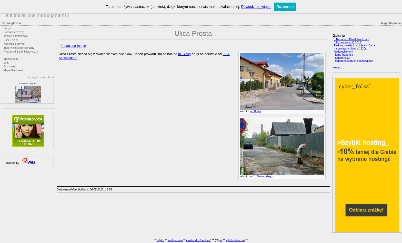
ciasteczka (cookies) (198, 240)
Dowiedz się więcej (256, 7)
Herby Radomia (343, 54)
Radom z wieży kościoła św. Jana (354, 45)
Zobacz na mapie (73, 46)
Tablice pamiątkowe (16, 35)
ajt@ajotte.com (235, 240)
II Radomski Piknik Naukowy (351, 39)
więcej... (338, 67)
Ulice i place (11, 40)
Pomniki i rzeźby (14, 32)
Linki (6, 62)
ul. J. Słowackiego (261, 176)
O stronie (9, 66)
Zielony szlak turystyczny (19, 47)
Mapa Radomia (13, 70)
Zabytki (8, 28)
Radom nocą (341, 57)
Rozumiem (285, 7)
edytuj (160, 240)
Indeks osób (11, 58)
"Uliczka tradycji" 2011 (347, 42)
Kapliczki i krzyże (14, 43)
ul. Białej (255, 111)
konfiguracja (175, 240)
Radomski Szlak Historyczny (21, 51)
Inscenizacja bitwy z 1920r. (350, 48)
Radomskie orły (343, 51)
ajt (220, 240)
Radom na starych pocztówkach (353, 60)
